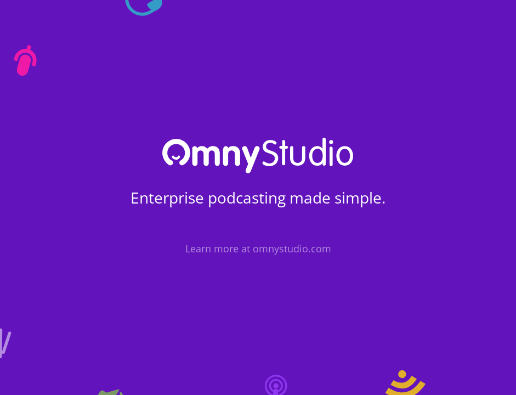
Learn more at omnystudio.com (258, 248)
